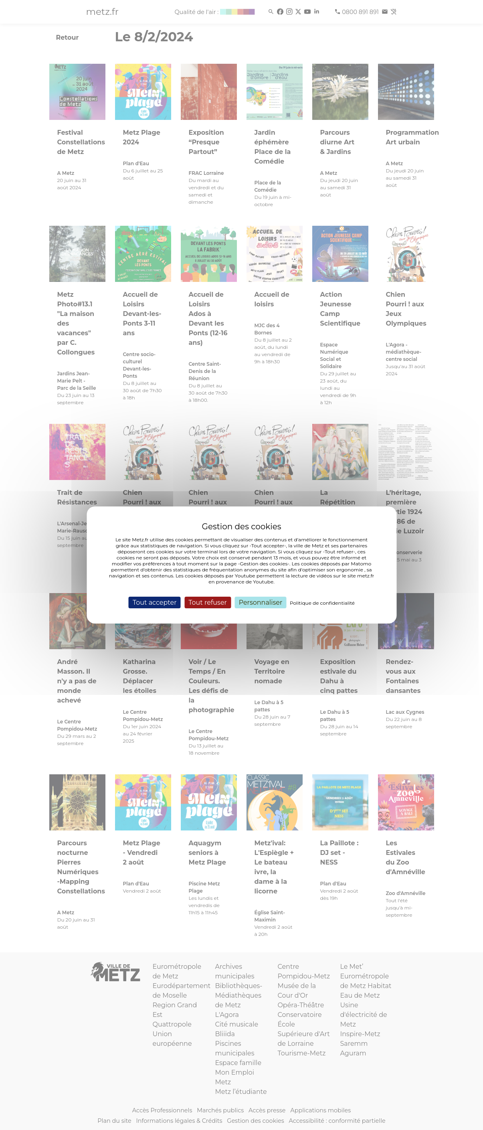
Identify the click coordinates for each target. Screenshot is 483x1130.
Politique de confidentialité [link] (322, 603)
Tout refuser (207, 602)
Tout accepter (155, 602)
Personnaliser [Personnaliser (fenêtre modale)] (261, 602)
